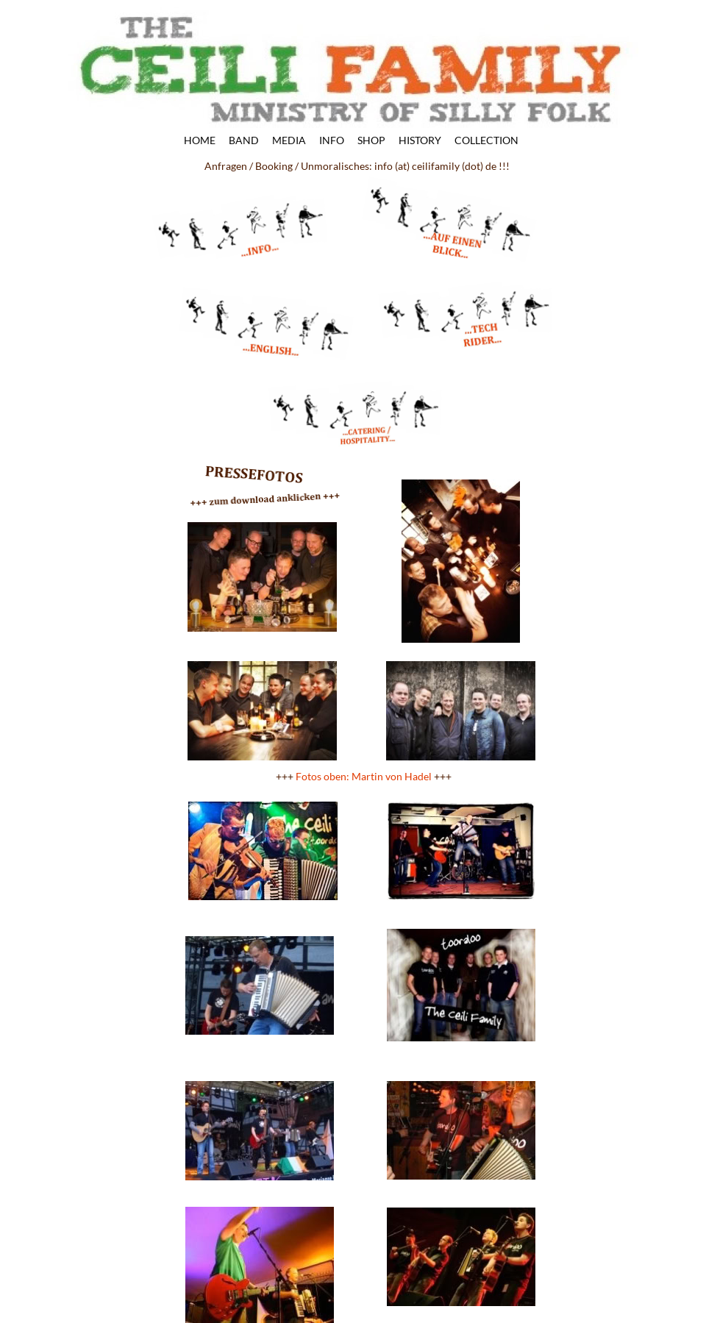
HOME (199, 141)
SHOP (371, 141)
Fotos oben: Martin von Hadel (364, 776)
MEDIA (289, 141)
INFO (331, 141)
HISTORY (420, 141)
